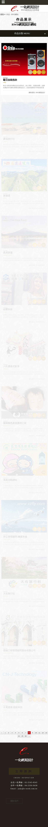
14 (19, 736)
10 (36, 733)
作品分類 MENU (30, 33)
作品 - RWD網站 (12, 14)
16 (26, 736)
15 (22, 736)
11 (39, 733)
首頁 (2, 14)
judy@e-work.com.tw (27, 789)
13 (46, 733)
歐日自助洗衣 (10, 80)
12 (43, 733)
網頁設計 (33, 7)
